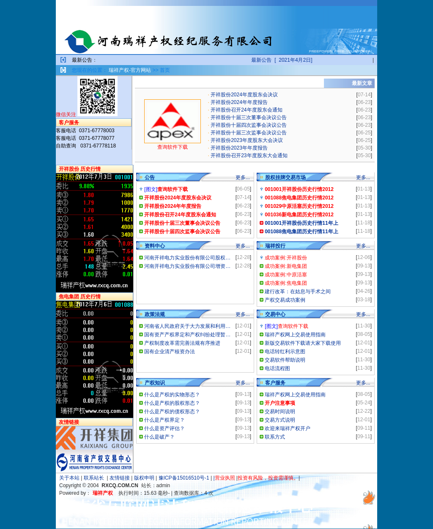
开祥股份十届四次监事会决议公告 (249, 125)
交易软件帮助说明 (285, 360)
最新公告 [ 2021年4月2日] (297, 60)
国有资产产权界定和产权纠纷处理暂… (187, 335)
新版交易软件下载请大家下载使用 (303, 343)
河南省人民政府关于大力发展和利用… (187, 326)
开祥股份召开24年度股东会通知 (246, 110)
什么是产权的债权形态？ (172, 411)
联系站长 (94, 478)
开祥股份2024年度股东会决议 (244, 95)
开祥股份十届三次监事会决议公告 (249, 133)
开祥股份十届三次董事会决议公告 (249, 117)
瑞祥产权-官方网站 (130, 70)
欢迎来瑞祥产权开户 (287, 428)
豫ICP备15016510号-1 (184, 478)
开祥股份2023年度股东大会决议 (247, 140)
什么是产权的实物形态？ (172, 395)
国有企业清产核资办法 (169, 351)
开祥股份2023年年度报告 (239, 148)
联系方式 (275, 437)
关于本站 (69, 478)
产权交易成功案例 (285, 300)
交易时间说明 (280, 411)
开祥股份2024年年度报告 (239, 102)
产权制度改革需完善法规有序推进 (182, 343)
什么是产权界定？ (164, 420)
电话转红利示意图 (285, 351)
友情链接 (120, 478)
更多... (243, 177)
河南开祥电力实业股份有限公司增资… (187, 266)
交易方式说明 (280, 420)
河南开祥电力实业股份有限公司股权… (187, 258)
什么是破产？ (159, 437)
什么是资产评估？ (164, 428)
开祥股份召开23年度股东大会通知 (249, 155)
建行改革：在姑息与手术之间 (298, 291)
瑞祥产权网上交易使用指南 (295, 335)
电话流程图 (277, 368)
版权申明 (144, 478)
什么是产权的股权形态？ (172, 403)
